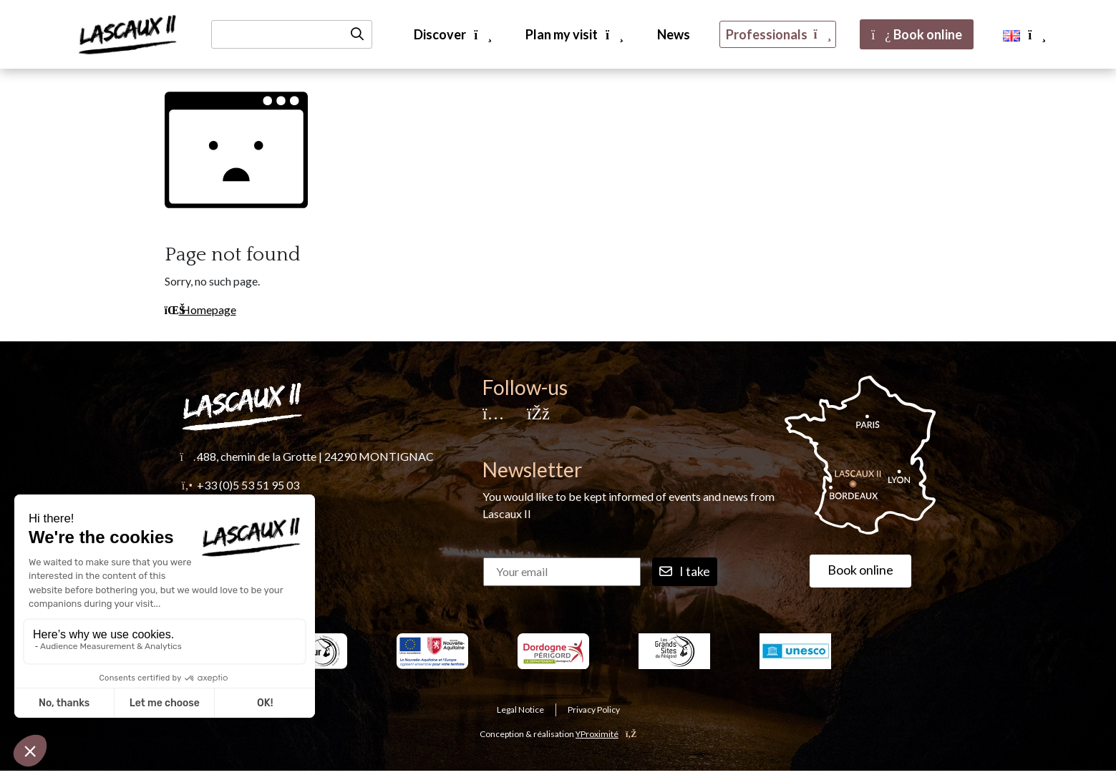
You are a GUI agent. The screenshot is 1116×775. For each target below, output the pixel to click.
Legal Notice (520, 709)
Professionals (778, 34)
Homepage (200, 309)
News (673, 34)
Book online (916, 34)
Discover (452, 34)
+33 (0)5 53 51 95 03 (248, 485)
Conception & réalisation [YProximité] (558, 733)
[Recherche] (291, 34)
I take (684, 572)
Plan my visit (573, 34)
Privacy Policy (594, 709)
